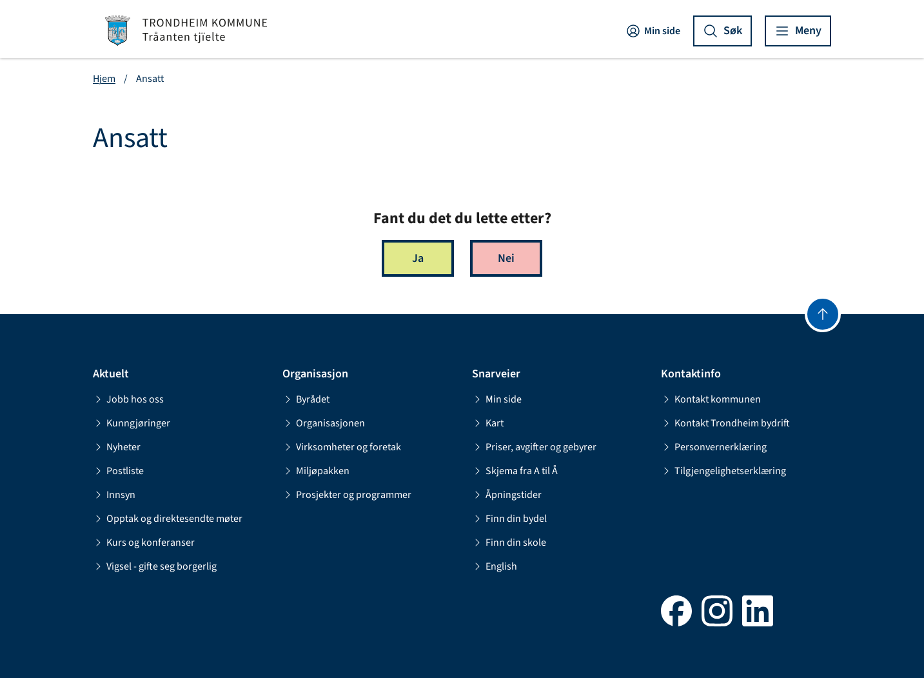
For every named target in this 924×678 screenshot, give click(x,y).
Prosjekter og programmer (346, 495)
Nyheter (117, 447)
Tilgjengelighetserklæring (723, 471)
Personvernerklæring (714, 447)
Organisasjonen (323, 423)
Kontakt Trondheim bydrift (725, 423)
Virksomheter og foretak (341, 447)
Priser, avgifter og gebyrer (534, 447)
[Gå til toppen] (823, 314)
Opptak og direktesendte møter (167, 519)
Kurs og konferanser (144, 542)
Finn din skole (509, 542)
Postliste (118, 471)
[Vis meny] (798, 30)
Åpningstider (507, 495)
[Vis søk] (722, 30)
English (494, 566)
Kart (488, 423)
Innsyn (114, 495)
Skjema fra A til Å (515, 471)
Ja (418, 258)
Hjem (104, 79)
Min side (652, 31)
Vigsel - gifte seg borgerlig (155, 566)
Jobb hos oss (128, 399)
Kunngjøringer (131, 423)
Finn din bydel (509, 519)
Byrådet (305, 399)
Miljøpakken (315, 471)
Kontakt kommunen (711, 399)
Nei (506, 258)
